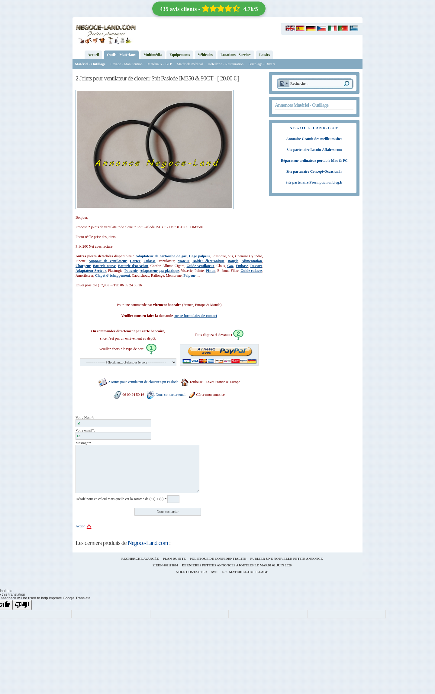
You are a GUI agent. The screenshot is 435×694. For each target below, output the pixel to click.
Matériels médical (190, 64)
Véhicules (205, 55)
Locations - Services (236, 55)
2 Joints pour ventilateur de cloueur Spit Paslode (143, 382)
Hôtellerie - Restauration (226, 64)
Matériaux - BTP (159, 64)
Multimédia (152, 55)
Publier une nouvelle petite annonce (286, 558)
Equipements (179, 55)
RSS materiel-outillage (245, 572)
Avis (214, 572)
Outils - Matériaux (121, 55)
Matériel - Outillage (90, 64)
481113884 (170, 565)
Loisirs (264, 55)
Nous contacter (191, 572)
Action (80, 526)
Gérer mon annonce (207, 395)
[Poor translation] (22, 605)
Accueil (93, 55)
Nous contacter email (171, 395)
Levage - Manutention (126, 64)
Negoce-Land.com (148, 542)
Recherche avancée (140, 558)
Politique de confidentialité (218, 558)
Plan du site (174, 558)
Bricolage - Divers (261, 64)
